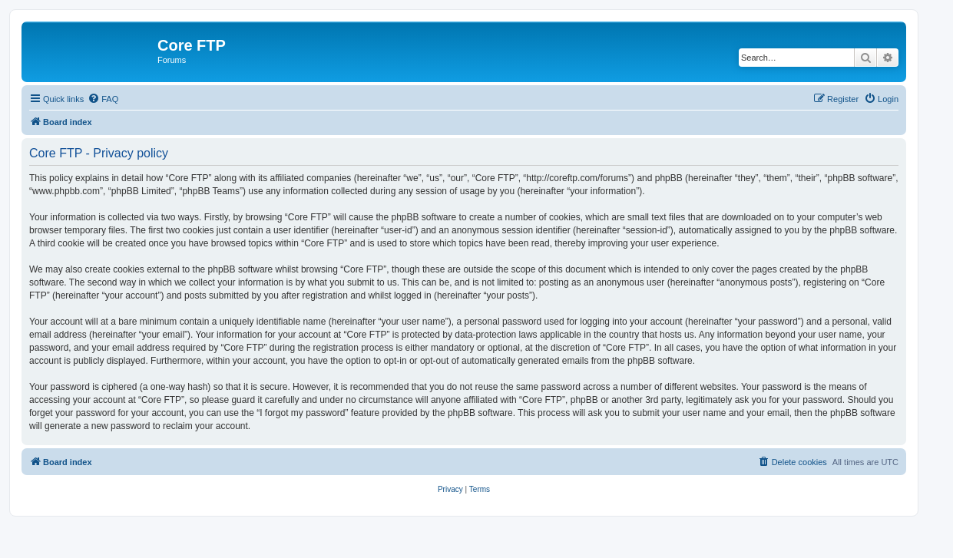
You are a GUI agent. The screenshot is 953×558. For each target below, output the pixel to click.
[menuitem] (103, 99)
